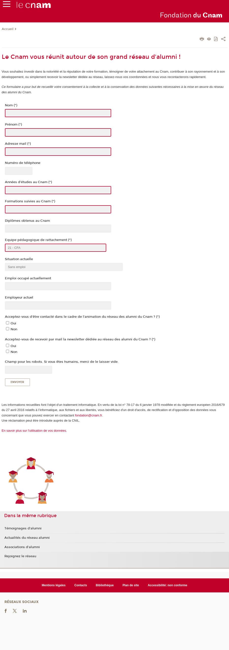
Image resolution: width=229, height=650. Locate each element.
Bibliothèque (105, 585)
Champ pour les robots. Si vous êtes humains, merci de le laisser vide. (62, 362)
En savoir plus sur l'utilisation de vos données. (34, 430)
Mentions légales (54, 585)
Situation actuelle (19, 259)
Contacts (80, 585)
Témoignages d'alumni (23, 528)
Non (14, 329)
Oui (13, 323)
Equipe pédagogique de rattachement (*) (38, 240)
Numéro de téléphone (22, 163)
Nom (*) (11, 105)
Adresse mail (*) (18, 144)
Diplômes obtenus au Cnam (27, 221)
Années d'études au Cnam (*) (28, 182)
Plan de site (130, 585)
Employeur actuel (19, 298)
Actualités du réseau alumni (27, 538)
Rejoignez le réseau (20, 556)
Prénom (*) (13, 125)
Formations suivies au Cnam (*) (30, 201)
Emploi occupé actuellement (28, 278)
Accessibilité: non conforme (167, 585)
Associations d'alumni (22, 547)
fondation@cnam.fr (88, 415)
